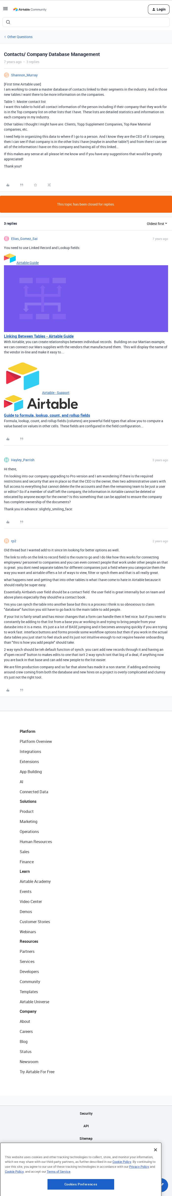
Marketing (28, 821)
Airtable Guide (27, 262)
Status (25, 1051)
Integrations (30, 751)
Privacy (86, 1151)
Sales (24, 851)
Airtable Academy (35, 881)
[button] (5, 10)
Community (30, 981)
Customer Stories (35, 921)
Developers (29, 971)
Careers (26, 1031)
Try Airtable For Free (37, 1071)
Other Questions (19, 36)
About (25, 1021)
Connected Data (34, 791)
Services (27, 961)
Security (86, 1113)
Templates (29, 991)
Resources (29, 941)
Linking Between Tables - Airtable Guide (39, 336)
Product (27, 811)
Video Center (31, 901)
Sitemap (86, 1138)
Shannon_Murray (24, 75)
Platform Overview (36, 741)
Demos (26, 911)
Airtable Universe (34, 1001)
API (86, 1126)
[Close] (155, 1175)
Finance (27, 861)
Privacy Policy (139, 1192)
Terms (86, 1163)
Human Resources (36, 841)
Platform (27, 731)
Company (28, 1011)
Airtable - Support (55, 392)
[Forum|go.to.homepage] (29, 9)
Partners (27, 951)
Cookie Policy (121, 1187)
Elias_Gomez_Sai (24, 238)
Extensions (29, 761)
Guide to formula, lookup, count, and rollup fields (47, 415)
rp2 (13, 541)
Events (25, 891)
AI (21, 781)
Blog (24, 1041)
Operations (29, 831)
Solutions (28, 801)
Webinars (28, 931)
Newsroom (29, 1061)
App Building (31, 771)
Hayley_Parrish (22, 460)
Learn (25, 871)
